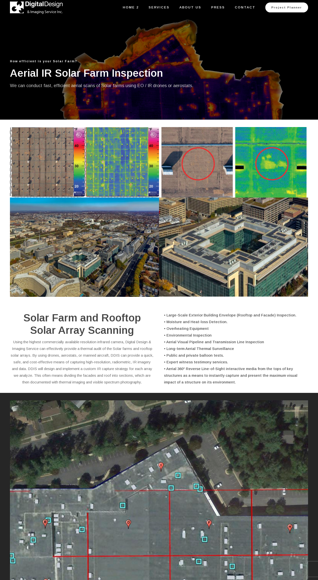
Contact (245, 7)
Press (218, 7)
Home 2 (131, 7)
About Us (190, 7)
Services (159, 7)
